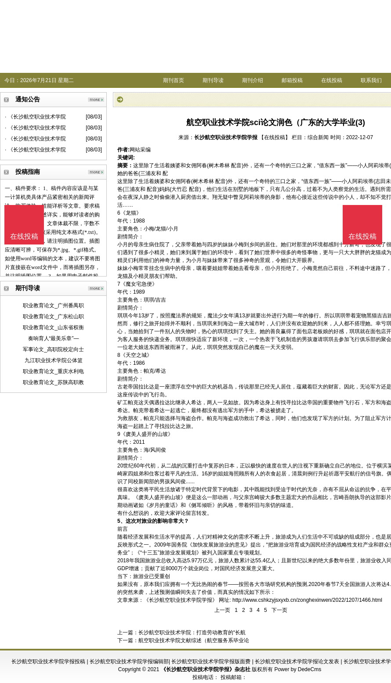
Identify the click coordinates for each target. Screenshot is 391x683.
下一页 (279, 610)
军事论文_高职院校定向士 (53, 349)
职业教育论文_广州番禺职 (53, 305)
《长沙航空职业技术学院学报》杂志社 (205, 669)
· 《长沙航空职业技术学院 (35, 117)
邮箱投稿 (292, 80)
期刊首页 (173, 80)
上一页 (222, 610)
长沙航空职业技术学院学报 (225, 137)
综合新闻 (318, 137)
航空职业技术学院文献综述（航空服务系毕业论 (193, 640)
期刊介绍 (252, 80)
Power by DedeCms (297, 669)
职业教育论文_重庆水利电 (53, 371)
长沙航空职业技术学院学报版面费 (210, 661)
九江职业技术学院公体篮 (54, 360)
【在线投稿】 (274, 137)
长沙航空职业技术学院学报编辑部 (129, 661)
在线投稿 (331, 80)
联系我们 (371, 80)
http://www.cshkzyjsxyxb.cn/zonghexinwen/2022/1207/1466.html (307, 600)
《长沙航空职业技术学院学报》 (180, 600)
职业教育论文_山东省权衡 (53, 327)
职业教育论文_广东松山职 (53, 316)
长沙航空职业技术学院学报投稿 (48, 661)
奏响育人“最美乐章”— (53, 338)
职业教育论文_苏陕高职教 (53, 382)
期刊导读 (213, 80)
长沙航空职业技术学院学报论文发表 (297, 661)
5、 (121, 521)
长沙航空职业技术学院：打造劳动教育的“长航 (192, 632)
